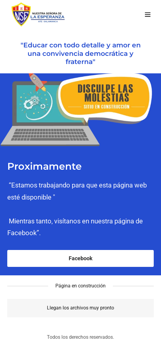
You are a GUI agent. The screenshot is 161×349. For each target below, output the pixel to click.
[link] (38, 14)
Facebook (81, 258)
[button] (148, 14)
